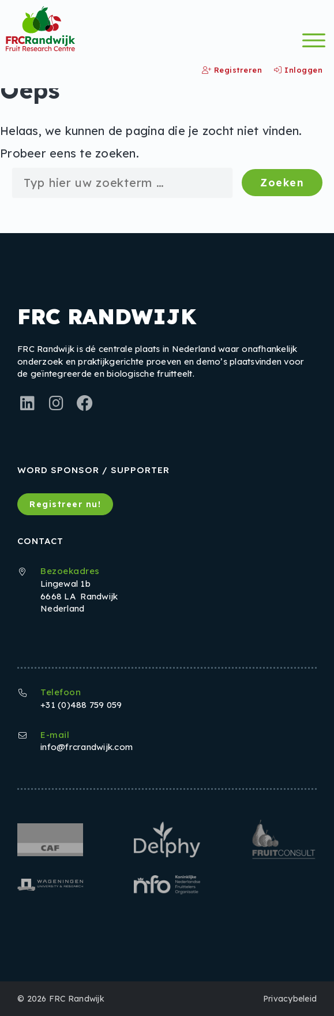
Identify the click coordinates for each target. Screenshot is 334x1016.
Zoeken (282, 182)
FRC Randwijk (76, 998)
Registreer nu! (65, 504)
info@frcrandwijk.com (86, 746)
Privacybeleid (290, 998)
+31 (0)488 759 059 (81, 704)
